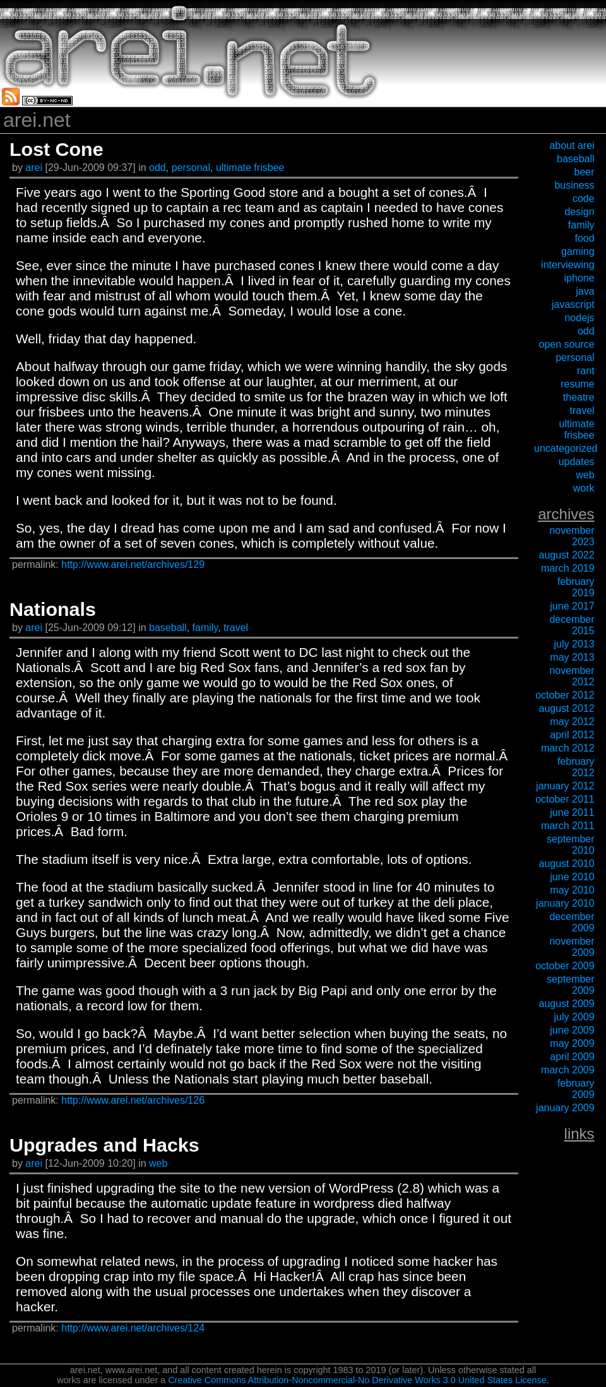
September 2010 (571, 845)
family (205, 627)
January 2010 (565, 903)
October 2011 (564, 799)
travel (235, 627)
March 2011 (568, 825)
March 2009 (568, 1070)
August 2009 (567, 1003)
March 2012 (568, 748)
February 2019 (576, 587)
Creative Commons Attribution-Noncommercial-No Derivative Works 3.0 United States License (357, 1380)
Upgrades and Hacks (104, 1144)
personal (191, 167)
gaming (577, 251)
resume (577, 384)
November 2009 (571, 947)
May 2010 (572, 890)
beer (584, 172)
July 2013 (574, 644)
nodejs (579, 317)
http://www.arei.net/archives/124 (133, 1328)
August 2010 (567, 863)
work (584, 488)
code (584, 198)
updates (577, 461)
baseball (168, 627)
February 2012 (576, 767)
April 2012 (572, 734)
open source (567, 344)
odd (157, 167)
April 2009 (572, 1056)
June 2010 (572, 876)
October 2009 (564, 965)
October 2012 (564, 695)
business (574, 185)
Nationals (52, 609)
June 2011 (572, 812)
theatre (579, 397)
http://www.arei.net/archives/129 (133, 564)
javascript (573, 304)
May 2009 (572, 1043)
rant (586, 370)
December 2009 (571, 922)
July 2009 (574, 1017)
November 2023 (571, 536)
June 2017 (572, 606)
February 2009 (576, 1089)
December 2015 (571, 625)
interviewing (567, 264)
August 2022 (567, 555)
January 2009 (565, 1107)
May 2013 (572, 657)
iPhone (579, 278)
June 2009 (572, 1030)
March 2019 (568, 568)
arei (35, 167)
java (585, 291)
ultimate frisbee (250, 167)
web (158, 1163)
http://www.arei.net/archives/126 (133, 1100)
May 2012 (572, 721)
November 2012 (571, 676)
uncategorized (566, 448)
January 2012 (565, 786)
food (584, 238)
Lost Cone (56, 149)
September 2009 (571, 985)
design (579, 211)
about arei (571, 145)
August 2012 (567, 708)
